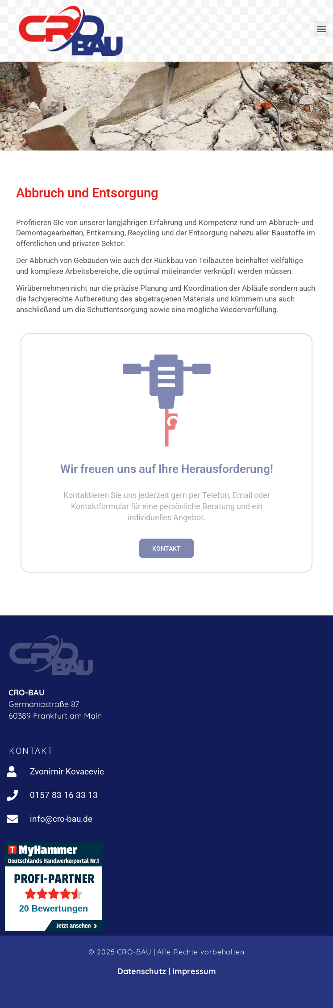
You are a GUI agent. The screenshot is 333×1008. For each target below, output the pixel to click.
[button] (321, 28)
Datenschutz (141, 971)
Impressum (194, 971)
